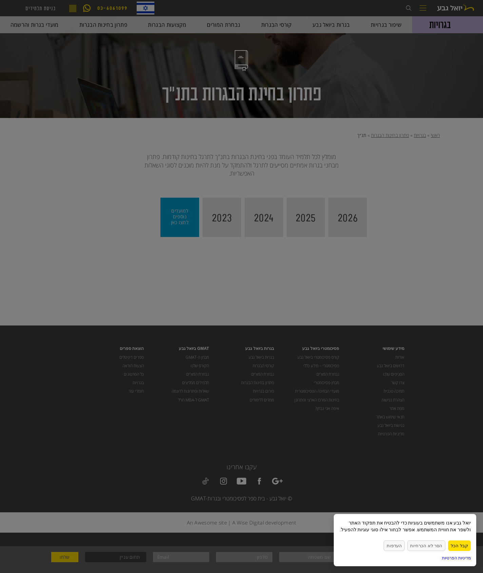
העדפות (399, 545)
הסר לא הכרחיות (428, 545)
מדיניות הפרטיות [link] (456, 558)
